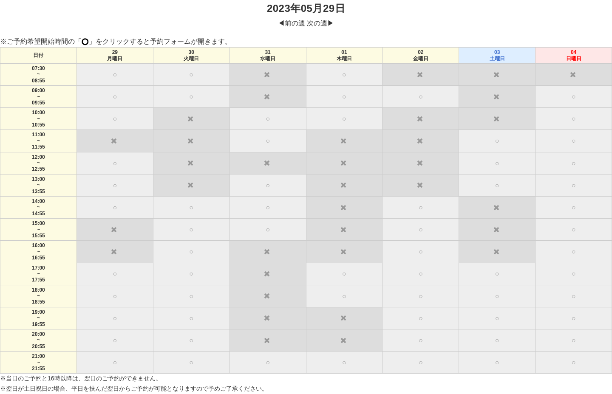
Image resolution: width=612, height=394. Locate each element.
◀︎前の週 (291, 23)
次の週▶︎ (320, 23)
